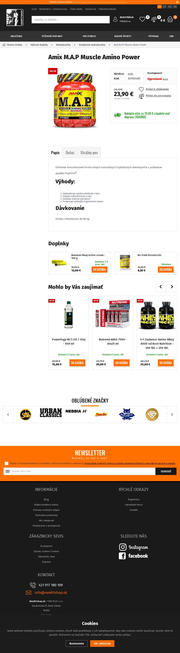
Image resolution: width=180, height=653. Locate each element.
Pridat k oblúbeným (154, 89)
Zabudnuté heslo (134, 504)
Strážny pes (89, 152)
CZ (164, 6)
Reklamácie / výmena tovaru (53, 9)
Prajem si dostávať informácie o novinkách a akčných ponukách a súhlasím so (92, 463)
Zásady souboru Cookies (46, 551)
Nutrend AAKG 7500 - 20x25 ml (113, 341)
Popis (55, 152)
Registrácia (133, 499)
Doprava (46, 561)
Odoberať (166, 471)
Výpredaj (153, 36)
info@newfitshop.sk (51, 593)
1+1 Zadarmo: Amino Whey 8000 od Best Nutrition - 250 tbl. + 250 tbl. (157, 344)
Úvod (34, 9)
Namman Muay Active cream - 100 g (88, 257)
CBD (171, 36)
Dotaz (70, 152)
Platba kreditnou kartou (46, 504)
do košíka (99, 269)
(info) (165, 79)
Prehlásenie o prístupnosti (46, 525)
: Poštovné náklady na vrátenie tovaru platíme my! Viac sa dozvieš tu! (88, 2)
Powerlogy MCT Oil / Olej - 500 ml (68, 341)
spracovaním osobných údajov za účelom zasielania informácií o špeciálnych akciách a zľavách (129, 463)
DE (175, 6)
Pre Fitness (89, 36)
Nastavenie (76, 643)
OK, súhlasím (102, 643)
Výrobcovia (90, 9)
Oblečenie (16, 36)
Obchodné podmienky (46, 515)
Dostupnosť (46, 546)
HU (169, 6)
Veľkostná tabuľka (107, 9)
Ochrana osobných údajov (46, 510)
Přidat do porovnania (155, 95)
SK (159, 6)
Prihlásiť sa (125, 21)
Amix (130, 73)
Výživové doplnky (52, 36)
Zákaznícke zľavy (46, 556)
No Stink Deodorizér (150, 255)
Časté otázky (76, 9)
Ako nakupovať (46, 520)
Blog (46, 499)
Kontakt (133, 510)
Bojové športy (122, 36)
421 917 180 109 (51, 585)
